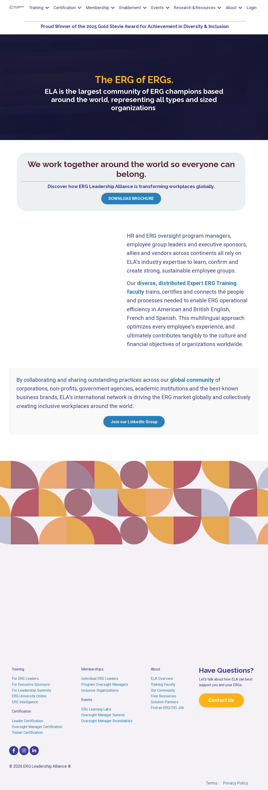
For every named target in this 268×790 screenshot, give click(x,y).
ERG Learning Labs (96, 709)
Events (160, 7)
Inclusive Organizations (100, 690)
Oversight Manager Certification (37, 727)
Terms (212, 783)
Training (39, 7)
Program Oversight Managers (104, 684)
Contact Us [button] (221, 700)
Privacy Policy (235, 783)
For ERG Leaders (26, 678)
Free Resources (163, 696)
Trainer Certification (27, 732)
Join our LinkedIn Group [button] (134, 421)
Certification (67, 7)
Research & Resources (197, 7)
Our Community (163, 690)
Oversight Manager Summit (103, 715)
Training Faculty (163, 684)
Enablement (133, 7)
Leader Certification (27, 721)
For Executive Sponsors (31, 684)
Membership (100, 7)
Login (252, 7)
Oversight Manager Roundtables (107, 721)
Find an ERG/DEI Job (167, 708)
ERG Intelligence (25, 702)
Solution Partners (164, 702)
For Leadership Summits (31, 690)
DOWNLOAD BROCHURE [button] (131, 198)
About (234, 7)
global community (192, 380)
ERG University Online (29, 696)
